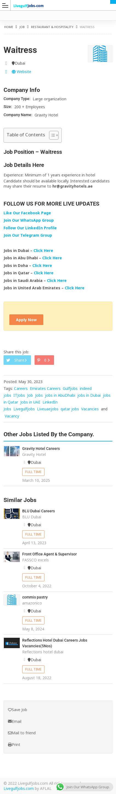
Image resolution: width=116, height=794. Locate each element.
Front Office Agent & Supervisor (49, 554)
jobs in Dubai (89, 395)
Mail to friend (22, 732)
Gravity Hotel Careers (41, 448)
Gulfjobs (70, 388)
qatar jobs (70, 408)
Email (14, 721)
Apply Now (26, 319)
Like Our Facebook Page (27, 212)
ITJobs (19, 395)
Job (22, 27)
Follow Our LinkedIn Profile (30, 227)
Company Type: (17, 99)
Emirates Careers (45, 388)
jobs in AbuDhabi (60, 395)
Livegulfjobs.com (19, 788)
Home (8, 27)
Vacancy (12, 416)
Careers (21, 388)
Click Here (43, 250)
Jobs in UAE (30, 402)
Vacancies (90, 408)
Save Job (17, 709)
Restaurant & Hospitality (52, 27)
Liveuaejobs (47, 408)
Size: (8, 106)
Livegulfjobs (24, 408)
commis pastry (35, 597)
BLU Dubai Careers (38, 511)
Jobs (39, 395)
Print (14, 744)
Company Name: (18, 115)
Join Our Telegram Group (28, 235)
